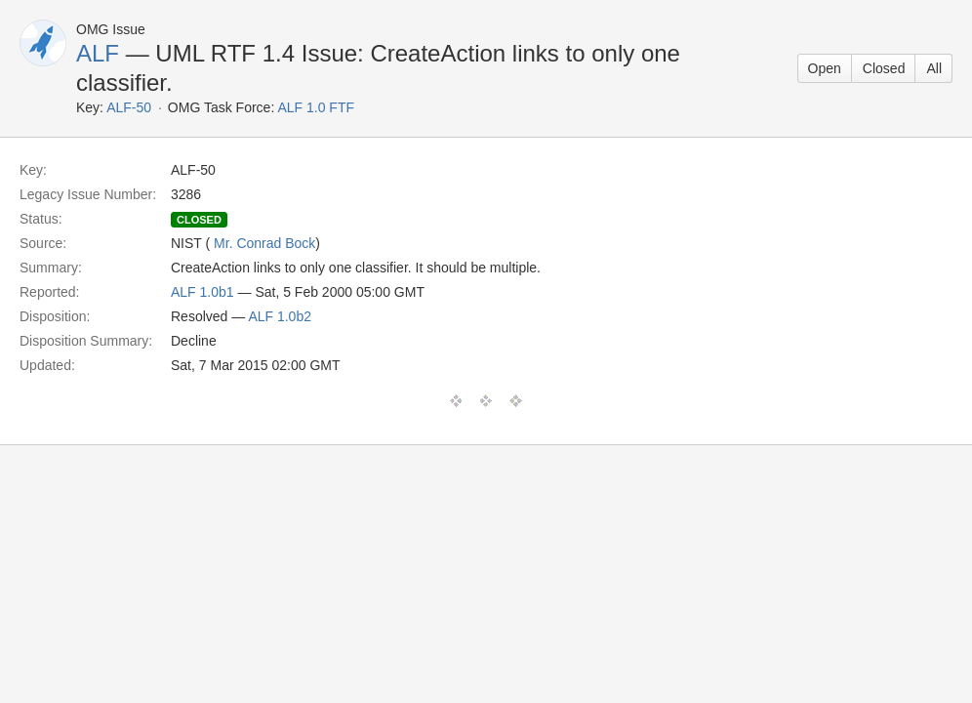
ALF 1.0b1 (202, 292)
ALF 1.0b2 (279, 316)
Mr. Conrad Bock (264, 243)
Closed (884, 68)
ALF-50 (128, 107)
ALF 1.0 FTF (315, 107)
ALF (97, 53)
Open (824, 68)
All (934, 68)
